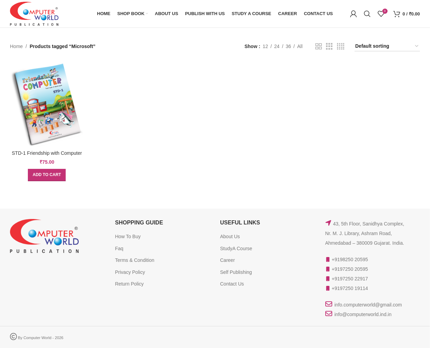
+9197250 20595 (350, 269)
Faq (119, 248)
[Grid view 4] (340, 46)
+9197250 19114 (350, 288)
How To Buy (128, 236)
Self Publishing (236, 272)
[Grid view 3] (329, 46)
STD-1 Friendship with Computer (47, 153)
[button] (47, 175)
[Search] (367, 14)
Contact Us (232, 284)
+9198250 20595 (350, 259)
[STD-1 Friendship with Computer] (47, 104)
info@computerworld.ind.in (363, 314)
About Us (230, 236)
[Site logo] (34, 13)
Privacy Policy (130, 272)
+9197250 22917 (350, 278)
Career (227, 260)
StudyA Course (236, 248)
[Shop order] (387, 46)
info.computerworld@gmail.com (368, 305)
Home (16, 46)
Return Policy (129, 284)
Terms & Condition (134, 260)
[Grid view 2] (318, 46)
